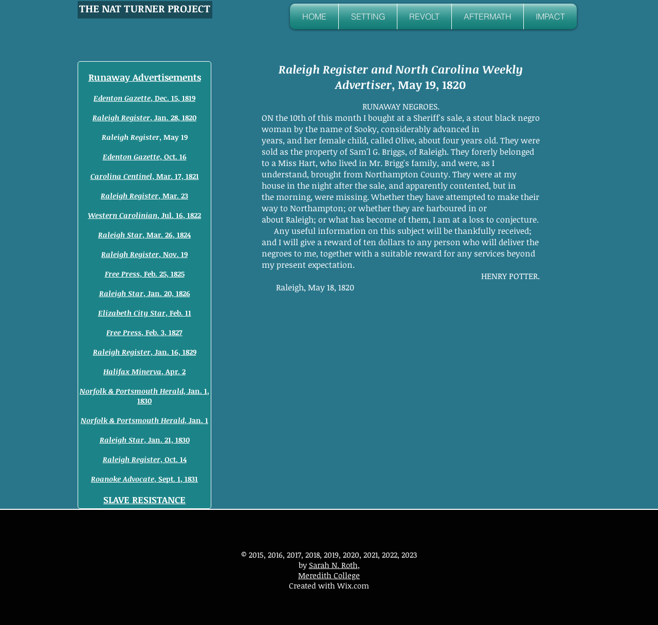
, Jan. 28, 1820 (144, 117)
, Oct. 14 (145, 459)
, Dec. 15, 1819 (144, 98)
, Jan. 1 (144, 420)
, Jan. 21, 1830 (145, 440)
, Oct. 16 (145, 156)
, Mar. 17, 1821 (144, 176)
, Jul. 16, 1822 (144, 215)
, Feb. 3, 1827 (144, 332)
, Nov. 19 (144, 254)
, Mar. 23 (144, 195)
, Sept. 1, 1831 (144, 479)
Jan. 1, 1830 (144, 396)
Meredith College (329, 575)
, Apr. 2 (144, 371)
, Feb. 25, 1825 (145, 274)
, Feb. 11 (144, 313)
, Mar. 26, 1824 (144, 235)
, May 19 (145, 137)
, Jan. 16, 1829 (144, 352)
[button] (368, 16)
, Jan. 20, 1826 (144, 293)
